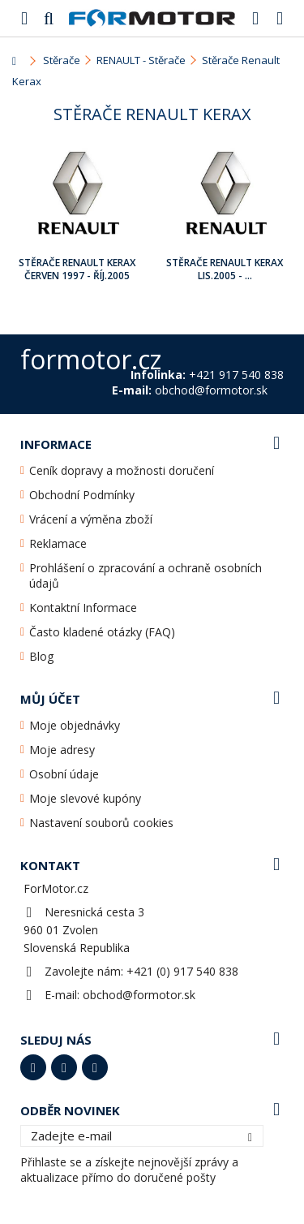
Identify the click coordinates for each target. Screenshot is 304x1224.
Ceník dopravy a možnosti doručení (121, 470)
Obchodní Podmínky (82, 494)
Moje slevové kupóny (85, 798)
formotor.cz (90, 359)
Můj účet (50, 699)
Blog (41, 656)
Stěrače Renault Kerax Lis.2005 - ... (224, 269)
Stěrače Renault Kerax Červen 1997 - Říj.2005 (77, 269)
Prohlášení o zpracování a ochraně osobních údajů (145, 575)
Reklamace (58, 543)
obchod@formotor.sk (139, 994)
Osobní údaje (64, 774)
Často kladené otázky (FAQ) (102, 632)
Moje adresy (62, 749)
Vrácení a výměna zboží (90, 519)
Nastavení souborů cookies (101, 822)
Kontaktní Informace (83, 607)
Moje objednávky (74, 725)
